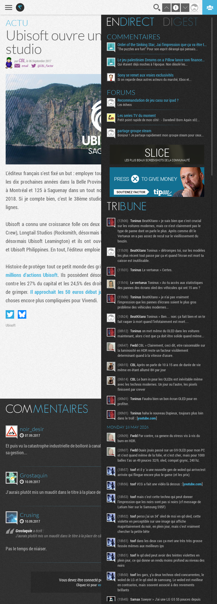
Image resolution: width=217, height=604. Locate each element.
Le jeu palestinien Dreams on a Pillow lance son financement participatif (162, 60)
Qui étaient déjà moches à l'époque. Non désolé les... (153, 64)
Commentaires (133, 36)
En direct (130, 22)
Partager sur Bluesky (22, 314)
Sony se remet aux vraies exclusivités (145, 75)
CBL (22, 60)
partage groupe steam (134, 131)
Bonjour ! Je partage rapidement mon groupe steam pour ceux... (161, 135)
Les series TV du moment (137, 115)
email (25, 66)
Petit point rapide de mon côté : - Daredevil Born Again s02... (159, 120)
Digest (180, 22)
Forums (121, 92)
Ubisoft (11, 325)
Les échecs (125, 105)
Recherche (157, 7)
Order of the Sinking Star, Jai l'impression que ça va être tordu (162, 44)
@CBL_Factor (45, 66)
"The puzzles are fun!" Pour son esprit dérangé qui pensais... (158, 49)
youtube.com (147, 418)
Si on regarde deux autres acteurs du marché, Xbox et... (155, 79)
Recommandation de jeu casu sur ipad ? (148, 100)
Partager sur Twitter (10, 314)
